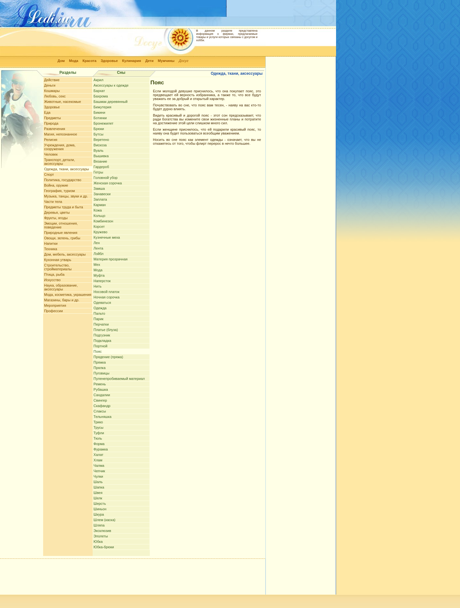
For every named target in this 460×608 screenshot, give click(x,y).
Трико (98, 422)
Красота (89, 61)
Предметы (52, 118)
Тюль (98, 438)
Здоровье (109, 61)
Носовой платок (106, 292)
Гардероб (101, 167)
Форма (99, 444)
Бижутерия (102, 107)
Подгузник (102, 335)
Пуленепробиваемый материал (119, 379)
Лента (98, 248)
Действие (51, 80)
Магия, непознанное (60, 134)
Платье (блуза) (106, 330)
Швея (98, 493)
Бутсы (98, 134)
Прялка (99, 368)
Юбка (98, 541)
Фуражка (101, 449)
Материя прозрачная (110, 259)
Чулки (98, 476)
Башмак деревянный (110, 102)
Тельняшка (102, 417)
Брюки (99, 129)
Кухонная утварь (57, 260)
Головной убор (106, 178)
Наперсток (102, 281)
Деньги (50, 85)
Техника (50, 249)
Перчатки (101, 324)
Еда (47, 112)
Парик (98, 319)
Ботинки (100, 118)
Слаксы (100, 411)
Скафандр (102, 406)
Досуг (183, 61)
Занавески (102, 194)
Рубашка (101, 389)
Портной (100, 346)
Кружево (100, 232)
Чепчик (99, 471)
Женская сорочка (108, 183)
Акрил (98, 80)
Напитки (50, 243)
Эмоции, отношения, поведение (61, 225)
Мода (73, 61)
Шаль (98, 482)
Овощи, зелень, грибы (62, 238)
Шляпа (99, 525)
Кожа (98, 210)
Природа (51, 123)
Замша (99, 188)
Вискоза (100, 145)
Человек (50, 154)
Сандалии (102, 395)
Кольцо (99, 216)
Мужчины (166, 61)
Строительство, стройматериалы (58, 267)
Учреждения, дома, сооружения (59, 147)
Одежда (100, 308)
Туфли (99, 433)
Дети (149, 61)
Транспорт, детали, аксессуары (59, 161)
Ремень (100, 384)
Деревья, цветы (57, 212)
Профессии (53, 311)
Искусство (52, 280)
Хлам (98, 460)
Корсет (99, 226)
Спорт (49, 174)
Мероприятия (55, 305)
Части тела (53, 202)
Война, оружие (56, 185)
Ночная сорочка (106, 297)
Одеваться (102, 302)
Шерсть (100, 503)
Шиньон (100, 509)
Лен (97, 243)
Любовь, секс (55, 96)
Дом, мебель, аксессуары (65, 254)
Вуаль (98, 150)
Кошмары (52, 91)
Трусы (98, 427)
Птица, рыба (54, 274)
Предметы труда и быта (63, 207)
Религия (50, 140)
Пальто (99, 313)
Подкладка (102, 340)
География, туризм (59, 191)
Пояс (98, 351)
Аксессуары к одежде (111, 85)
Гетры (98, 172)
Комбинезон (103, 221)
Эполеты (101, 536)
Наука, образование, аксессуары (61, 287)
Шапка (99, 487)
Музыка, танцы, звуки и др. (66, 196)
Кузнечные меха (107, 237)
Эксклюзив (102, 531)
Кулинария (131, 61)
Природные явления (60, 233)
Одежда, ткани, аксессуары (66, 169)
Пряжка (100, 362)
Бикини (99, 112)
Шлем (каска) (104, 520)
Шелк (98, 498)
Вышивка (101, 156)
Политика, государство (62, 180)
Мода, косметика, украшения (67, 294)
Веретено (101, 140)
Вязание (100, 161)
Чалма (99, 465)
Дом (61, 61)
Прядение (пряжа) (108, 357)
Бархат (99, 91)
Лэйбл (98, 254)
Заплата (100, 199)
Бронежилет (103, 123)
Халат (98, 455)
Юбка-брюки (104, 547)
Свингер (100, 400)
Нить (98, 286)
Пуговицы (102, 373)
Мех (97, 264)
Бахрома (101, 96)
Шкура (99, 514)
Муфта (99, 275)
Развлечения (54, 129)
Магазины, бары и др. (62, 300)
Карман (100, 205)
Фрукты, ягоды (56, 218)
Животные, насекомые (62, 102)
